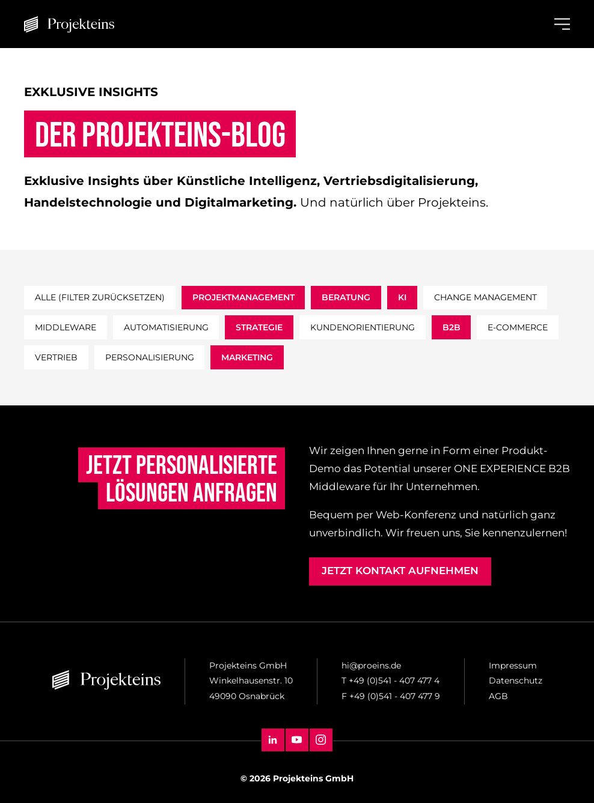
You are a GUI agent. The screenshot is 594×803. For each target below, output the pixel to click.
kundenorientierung (362, 327)
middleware (65, 327)
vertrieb (56, 357)
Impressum (513, 665)
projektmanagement (243, 297)
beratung (346, 297)
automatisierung (166, 327)
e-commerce (518, 327)
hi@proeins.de (371, 665)
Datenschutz (515, 680)
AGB (498, 696)
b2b (451, 327)
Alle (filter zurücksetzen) (100, 297)
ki (402, 297)
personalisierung (149, 357)
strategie (259, 327)
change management (485, 297)
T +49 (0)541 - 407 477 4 (390, 680)
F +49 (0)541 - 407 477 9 (390, 696)
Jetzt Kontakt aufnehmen (400, 571)
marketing (247, 357)
